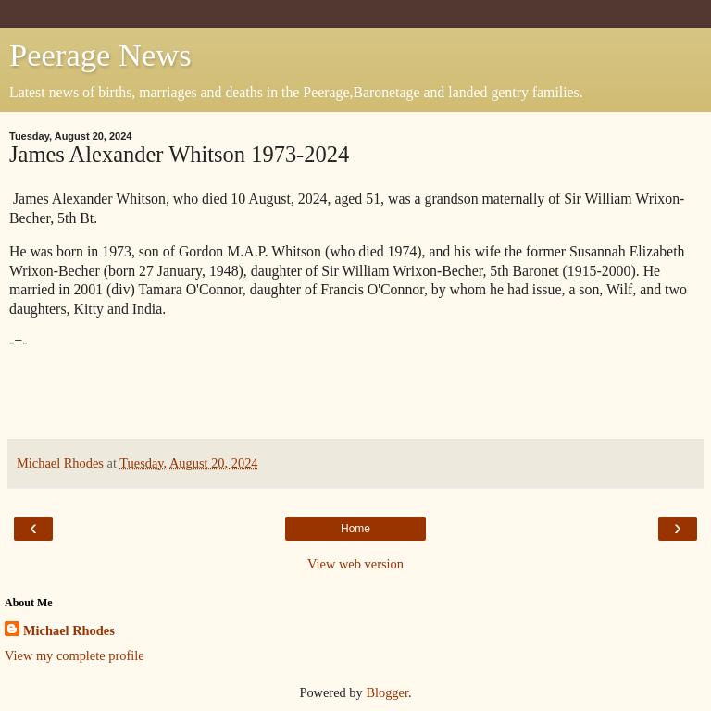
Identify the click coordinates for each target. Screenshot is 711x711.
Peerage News (100, 54)
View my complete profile (74, 655)
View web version (355, 563)
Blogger (387, 692)
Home (355, 528)
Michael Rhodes (69, 630)
